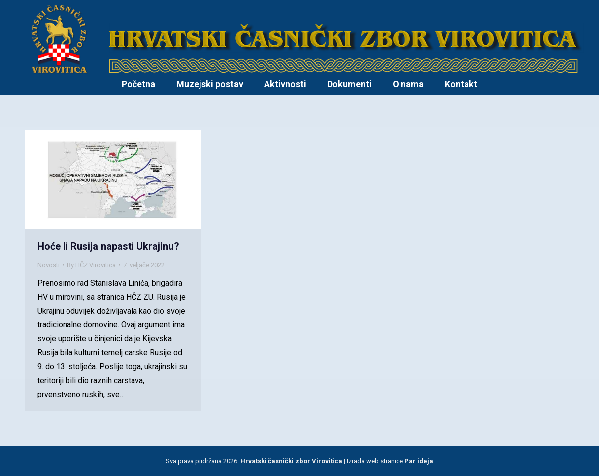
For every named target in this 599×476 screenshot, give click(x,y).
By (91, 265)
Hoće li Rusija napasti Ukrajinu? (108, 246)
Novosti (48, 265)
